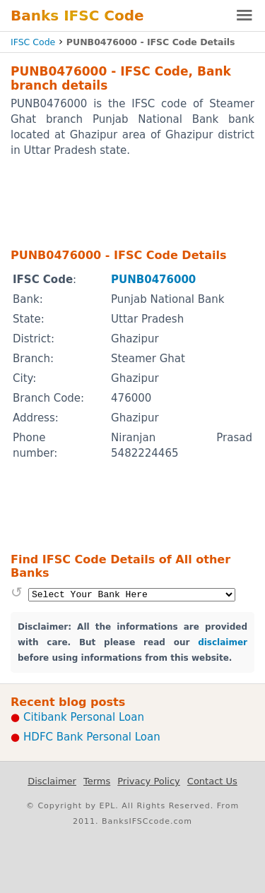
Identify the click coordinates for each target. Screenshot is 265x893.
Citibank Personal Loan (83, 717)
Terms (96, 781)
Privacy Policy (148, 781)
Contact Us (212, 781)
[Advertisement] (132, 202)
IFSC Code (33, 42)
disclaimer (222, 642)
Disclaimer (52, 781)
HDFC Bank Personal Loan (91, 737)
